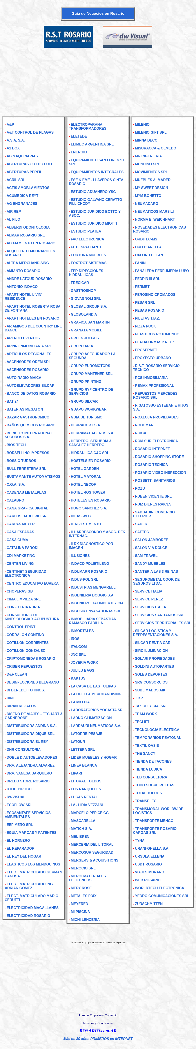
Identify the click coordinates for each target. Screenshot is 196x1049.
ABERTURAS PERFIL (24, 172)
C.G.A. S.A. (16, 484)
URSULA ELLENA (150, 856)
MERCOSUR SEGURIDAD (92, 852)
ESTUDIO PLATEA (86, 231)
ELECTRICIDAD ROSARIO (28, 916)
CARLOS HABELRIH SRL (28, 516)
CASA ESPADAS (20, 532)
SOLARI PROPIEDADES (155, 658)
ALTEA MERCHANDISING (28, 263)
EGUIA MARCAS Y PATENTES (31, 832)
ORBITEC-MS (146, 239)
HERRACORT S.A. (86, 425)
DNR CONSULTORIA (24, 749)
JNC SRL (78, 654)
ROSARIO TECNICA (151, 465)
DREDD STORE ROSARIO (28, 781)
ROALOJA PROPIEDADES (157, 417)
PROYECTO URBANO (153, 358)
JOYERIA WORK (84, 662)
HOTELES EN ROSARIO (91, 500)
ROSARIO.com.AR (97, 1030)
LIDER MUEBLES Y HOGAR (94, 757)
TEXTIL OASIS (147, 745)
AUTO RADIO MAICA (24, 378)
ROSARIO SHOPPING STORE (159, 457)
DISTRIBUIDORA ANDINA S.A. (32, 726)
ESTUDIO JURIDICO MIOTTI (94, 223)
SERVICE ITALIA (148, 591)
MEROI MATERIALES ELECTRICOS (87, 878)
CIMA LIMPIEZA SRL (24, 599)
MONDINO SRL (147, 164)
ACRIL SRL (16, 180)
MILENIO (142, 124)
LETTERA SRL (83, 749)
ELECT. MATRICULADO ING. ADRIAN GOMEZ (29, 886)
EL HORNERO (18, 840)
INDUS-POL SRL (84, 579)
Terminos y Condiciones (98, 1023)
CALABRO (15, 500)
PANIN (140, 263)
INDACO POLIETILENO (90, 563)
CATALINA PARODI (22, 548)
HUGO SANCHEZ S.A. (89, 508)
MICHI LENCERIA (85, 920)
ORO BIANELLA (148, 247)
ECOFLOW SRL (20, 805)
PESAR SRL (145, 302)
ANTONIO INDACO (22, 287)
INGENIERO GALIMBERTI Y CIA (97, 603)
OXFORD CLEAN (149, 255)
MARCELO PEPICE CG (90, 813)
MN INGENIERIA (148, 156)
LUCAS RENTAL (84, 797)
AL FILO (13, 219)
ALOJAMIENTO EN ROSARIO (31, 243)
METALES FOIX (83, 896)
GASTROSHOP (83, 291)
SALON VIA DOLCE (151, 548)
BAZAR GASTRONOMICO (28, 417)
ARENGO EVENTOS (23, 338)
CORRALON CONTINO (25, 635)
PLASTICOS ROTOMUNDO (157, 334)
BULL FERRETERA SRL (26, 469)
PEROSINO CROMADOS (155, 294)
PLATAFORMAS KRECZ (154, 342)
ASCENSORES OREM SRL (29, 362)
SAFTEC (142, 532)
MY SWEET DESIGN (151, 188)
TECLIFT (142, 722)
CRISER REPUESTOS (24, 666)
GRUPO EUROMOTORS (90, 366)
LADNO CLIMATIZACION (91, 718)
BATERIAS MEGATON (25, 409)
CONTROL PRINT (21, 627)
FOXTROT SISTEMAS (89, 263)
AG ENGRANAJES (22, 203)
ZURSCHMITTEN (149, 904)
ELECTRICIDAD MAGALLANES (32, 908)
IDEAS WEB (81, 516)
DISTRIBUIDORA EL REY (27, 742)
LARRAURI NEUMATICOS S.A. (96, 726)
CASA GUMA (17, 540)
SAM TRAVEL (146, 556)
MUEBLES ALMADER (153, 180)
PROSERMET (146, 350)
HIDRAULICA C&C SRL (90, 453)
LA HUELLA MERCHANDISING (96, 694)
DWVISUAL (16, 797)
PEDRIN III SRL (147, 279)
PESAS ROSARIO (149, 310)
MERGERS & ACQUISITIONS (94, 860)
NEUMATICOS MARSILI (154, 211)
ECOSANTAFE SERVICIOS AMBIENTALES (28, 815)
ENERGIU (79, 152)
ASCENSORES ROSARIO (28, 370)
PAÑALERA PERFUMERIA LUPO (162, 271)
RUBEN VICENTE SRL (153, 496)
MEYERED (79, 904)
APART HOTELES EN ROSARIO (33, 318)
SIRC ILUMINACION (151, 651)
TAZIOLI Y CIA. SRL (151, 706)
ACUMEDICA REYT (22, 196)
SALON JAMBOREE (151, 540)
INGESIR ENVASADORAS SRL (96, 611)
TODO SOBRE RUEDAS (154, 785)
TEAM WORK (146, 714)
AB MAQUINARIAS (22, 156)
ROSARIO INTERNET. (153, 449)
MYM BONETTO (148, 196)
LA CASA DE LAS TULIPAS (93, 686)
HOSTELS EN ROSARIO (91, 461)
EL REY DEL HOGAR (24, 856)
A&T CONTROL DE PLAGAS (30, 132)
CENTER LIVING (20, 563)
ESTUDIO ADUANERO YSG (93, 192)
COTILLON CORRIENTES (28, 643)
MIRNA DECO (146, 140)
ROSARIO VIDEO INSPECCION (160, 473)
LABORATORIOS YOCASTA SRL (98, 710)
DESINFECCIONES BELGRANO (33, 682)
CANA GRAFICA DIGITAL (27, 508)
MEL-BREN (80, 836)
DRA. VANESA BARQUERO (29, 773)
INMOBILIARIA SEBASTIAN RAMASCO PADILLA (92, 621)
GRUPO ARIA (82, 346)
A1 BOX (13, 148)
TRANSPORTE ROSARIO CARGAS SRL (154, 830)
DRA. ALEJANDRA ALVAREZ (30, 765)
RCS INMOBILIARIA (151, 378)
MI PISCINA (80, 912)
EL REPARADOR (20, 848)
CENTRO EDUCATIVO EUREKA (33, 583)
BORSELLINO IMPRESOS (28, 453)
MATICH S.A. (81, 829)
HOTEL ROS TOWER (88, 492)
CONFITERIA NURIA (23, 607)
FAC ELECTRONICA (87, 239)
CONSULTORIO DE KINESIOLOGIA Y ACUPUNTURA (32, 617)
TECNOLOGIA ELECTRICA (157, 730)
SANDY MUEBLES (150, 563)
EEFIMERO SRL (20, 825)
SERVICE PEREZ (149, 599)
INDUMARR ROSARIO (89, 571)
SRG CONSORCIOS (151, 682)
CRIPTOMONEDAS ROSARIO (31, 658)
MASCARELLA (83, 821)
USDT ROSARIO (148, 864)
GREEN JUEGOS (85, 338)
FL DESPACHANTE (86, 247)
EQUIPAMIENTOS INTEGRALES (97, 172)
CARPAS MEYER (21, 524)
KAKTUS (78, 678)
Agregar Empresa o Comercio (98, 1015)
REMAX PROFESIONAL (154, 385)
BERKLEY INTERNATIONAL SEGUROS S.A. (29, 435)
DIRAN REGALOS (21, 706)
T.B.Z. (139, 698)
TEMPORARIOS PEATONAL (158, 738)
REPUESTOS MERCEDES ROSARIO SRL (155, 395)
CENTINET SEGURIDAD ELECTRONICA (25, 573)
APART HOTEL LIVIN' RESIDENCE (23, 296)
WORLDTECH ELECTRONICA (159, 888)
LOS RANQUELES (86, 789)
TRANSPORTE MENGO (154, 821)
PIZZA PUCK (145, 326)
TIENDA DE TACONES (153, 761)
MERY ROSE (81, 888)
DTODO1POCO (19, 789)
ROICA (140, 433)
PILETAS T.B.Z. (147, 318)
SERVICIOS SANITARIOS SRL (159, 615)
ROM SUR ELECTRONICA (156, 441)
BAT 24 (12, 401)
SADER (141, 524)
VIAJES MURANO (149, 872)
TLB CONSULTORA (151, 777)
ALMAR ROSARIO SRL (26, 235)
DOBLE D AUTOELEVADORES (32, 757)
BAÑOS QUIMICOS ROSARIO (31, 425)
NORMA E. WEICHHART (155, 219)
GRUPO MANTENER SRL (92, 374)
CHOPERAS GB (20, 591)
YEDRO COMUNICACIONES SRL (162, 896)
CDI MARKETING (21, 556)
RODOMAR (144, 425)
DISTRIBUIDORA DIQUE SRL (30, 734)
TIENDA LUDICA (148, 769)
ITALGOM (79, 647)
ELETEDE (79, 136)
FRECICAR (80, 283)
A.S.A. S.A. (16, 140)
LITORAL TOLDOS (86, 781)
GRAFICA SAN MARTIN (90, 322)
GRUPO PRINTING (86, 382)
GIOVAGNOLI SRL (86, 298)
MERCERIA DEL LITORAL (92, 844)
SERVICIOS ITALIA (150, 607)
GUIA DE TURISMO (86, 417)
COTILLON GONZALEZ (26, 651)
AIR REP (14, 211)
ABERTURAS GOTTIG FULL (30, 164)
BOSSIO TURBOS (21, 461)
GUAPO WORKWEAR (89, 409)
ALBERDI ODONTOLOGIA (28, 227)
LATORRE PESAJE (86, 734)
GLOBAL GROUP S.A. (89, 306)
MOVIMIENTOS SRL (151, 172)
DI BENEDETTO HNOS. (26, 690)
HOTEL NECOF (83, 484)
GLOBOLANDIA (84, 314)
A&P (10, 124)
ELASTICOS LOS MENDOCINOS (33, 864)
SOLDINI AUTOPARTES (154, 666)
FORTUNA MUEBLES (88, 255)
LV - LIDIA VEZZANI (87, 805)
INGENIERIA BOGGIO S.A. (92, 595)
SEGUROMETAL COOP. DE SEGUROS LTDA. (156, 581)
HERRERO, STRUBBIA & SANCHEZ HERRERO (90, 443)
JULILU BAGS (82, 670)
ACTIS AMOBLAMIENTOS (28, 188)
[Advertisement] (98, 80)
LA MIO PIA (80, 702)
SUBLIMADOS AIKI (150, 690)
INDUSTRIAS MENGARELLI (93, 587)
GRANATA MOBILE (86, 330)
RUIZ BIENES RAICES (153, 504)
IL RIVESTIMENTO (86, 524)
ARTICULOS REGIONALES (29, 354)
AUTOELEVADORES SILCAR (30, 385)
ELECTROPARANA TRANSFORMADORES (87, 126)
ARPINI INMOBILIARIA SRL (29, 346)
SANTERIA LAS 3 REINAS (156, 571)
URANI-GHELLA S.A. (152, 848)
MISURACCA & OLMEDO (155, 148)
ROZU (140, 488)
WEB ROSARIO (147, 880)
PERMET (142, 287)
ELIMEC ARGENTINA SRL (92, 144)
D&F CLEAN (17, 674)
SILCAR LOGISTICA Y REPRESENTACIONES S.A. (155, 633)
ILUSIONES (80, 556)
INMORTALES (82, 631)
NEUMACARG (146, 203)
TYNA (140, 840)
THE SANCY (145, 753)
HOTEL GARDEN (85, 469)
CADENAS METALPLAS (26, 492)
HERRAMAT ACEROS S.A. (92, 433)
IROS (75, 639)
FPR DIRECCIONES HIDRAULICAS (86, 273)
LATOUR (78, 742)
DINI (10, 698)
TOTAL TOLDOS (148, 793)
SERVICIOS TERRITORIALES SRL (163, 623)
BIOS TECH (16, 445)
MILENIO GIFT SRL (151, 132)
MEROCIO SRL (83, 868)
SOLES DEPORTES (151, 674)
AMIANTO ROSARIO (23, 271)
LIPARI (76, 773)
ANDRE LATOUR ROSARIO (29, 279)
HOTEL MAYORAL (86, 476)
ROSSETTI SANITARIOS (155, 480)
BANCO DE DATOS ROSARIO (31, 393)
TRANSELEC (145, 801)
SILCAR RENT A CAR (152, 643)
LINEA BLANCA (84, 765)
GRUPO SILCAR (84, 401)
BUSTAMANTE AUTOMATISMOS (33, 476)
